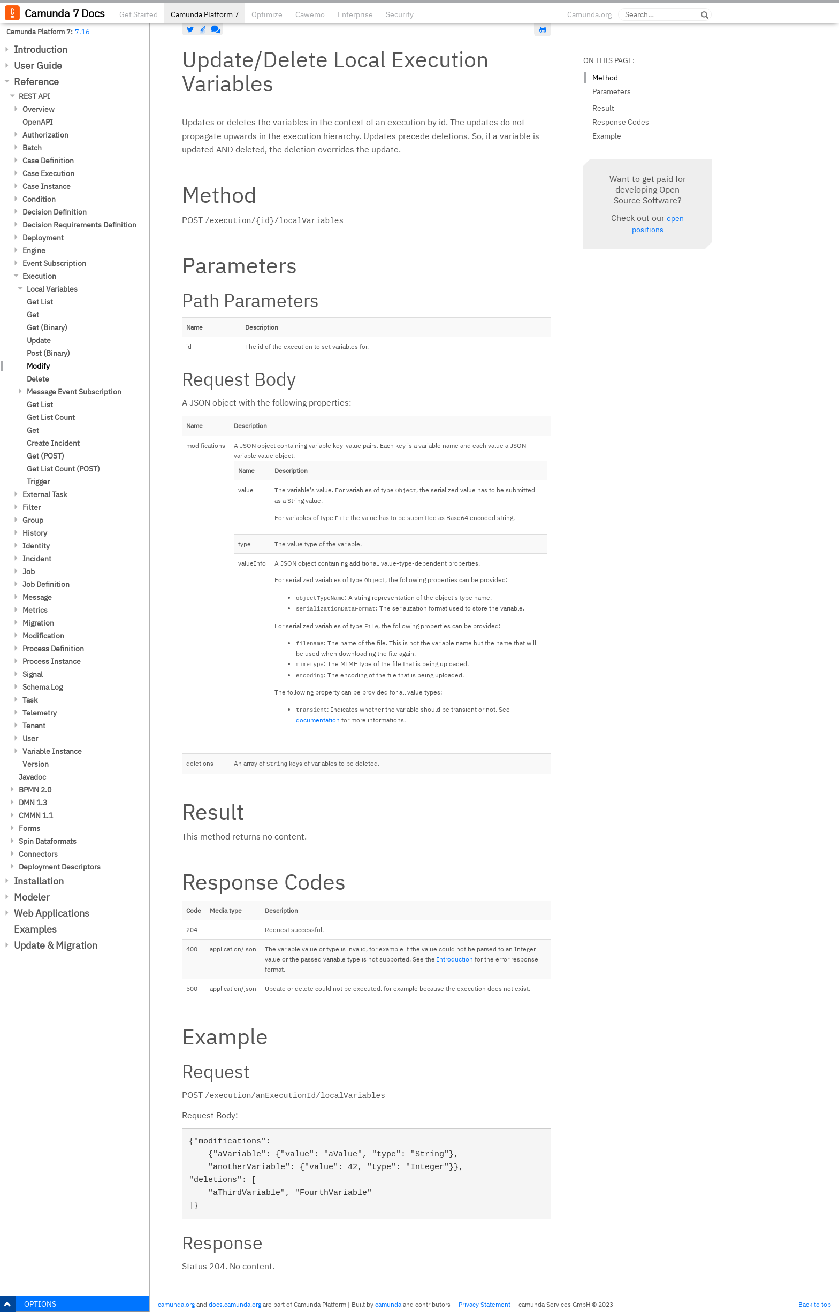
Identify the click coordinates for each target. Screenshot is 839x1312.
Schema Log (42, 687)
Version (35, 764)
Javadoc (32, 777)
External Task (44, 494)
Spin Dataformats (48, 841)
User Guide (38, 65)
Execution (39, 276)
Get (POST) (45, 456)
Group (32, 520)
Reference (36, 81)
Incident (36, 558)
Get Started (138, 14)
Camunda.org (589, 14)
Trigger (38, 481)
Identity (36, 546)
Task (29, 700)
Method (605, 77)
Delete (38, 379)
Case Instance (46, 186)
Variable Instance (52, 751)
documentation (318, 720)
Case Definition (48, 160)
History (34, 533)
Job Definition (46, 584)
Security (400, 14)
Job (28, 571)
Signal (32, 674)
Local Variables (52, 289)
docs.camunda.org (235, 1304)
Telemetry (39, 713)
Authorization (45, 135)
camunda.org (176, 1304)
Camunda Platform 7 (205, 14)
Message (37, 597)
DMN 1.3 (33, 802)
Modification (43, 635)
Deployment (43, 237)
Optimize (267, 14)
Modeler (32, 897)
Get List (40, 302)
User (30, 738)
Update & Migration (55, 945)
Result (603, 108)
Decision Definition (54, 212)
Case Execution (48, 173)
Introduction (40, 49)
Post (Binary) (48, 353)
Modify (38, 366)
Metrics (35, 610)
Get (33, 314)
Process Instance (51, 661)
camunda (388, 1304)
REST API (34, 96)
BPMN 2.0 (35, 790)
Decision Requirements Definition (79, 225)
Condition (39, 199)
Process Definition (53, 648)
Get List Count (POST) (63, 469)
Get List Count (51, 417)
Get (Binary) (47, 327)
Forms (29, 828)
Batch (32, 147)
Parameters (611, 91)
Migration (38, 623)
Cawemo (310, 14)
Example (606, 136)
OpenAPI (37, 122)
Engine (33, 250)
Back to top (814, 1304)
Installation (39, 881)
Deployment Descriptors (60, 867)
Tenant (33, 725)
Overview (38, 109)
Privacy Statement (484, 1304)
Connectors (38, 854)
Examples (35, 929)
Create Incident (53, 443)
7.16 (82, 31)
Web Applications (51, 913)
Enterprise (355, 14)
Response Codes (620, 122)
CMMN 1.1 (36, 815)
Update (39, 340)
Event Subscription (54, 263)
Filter (31, 507)
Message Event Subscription (74, 391)
